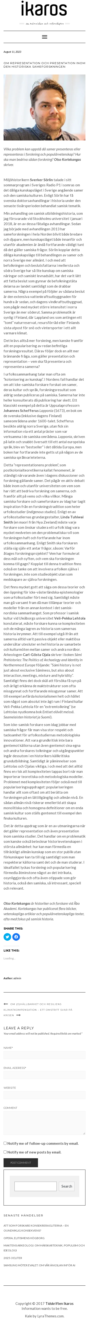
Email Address (15, 1068)
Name (8, 1047)
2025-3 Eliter (13, 1258)
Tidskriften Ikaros (59, 1303)
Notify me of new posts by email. (34, 1152)
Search (66, 1186)
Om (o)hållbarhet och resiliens (35, 1004)
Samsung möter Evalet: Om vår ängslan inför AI (39, 1265)
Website (10, 1087)
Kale (28, 1316)
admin (17, 978)
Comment (10, 1108)
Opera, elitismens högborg (24, 1238)
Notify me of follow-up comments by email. (43, 1143)
